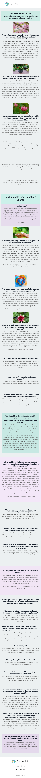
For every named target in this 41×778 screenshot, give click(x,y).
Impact (23, 766)
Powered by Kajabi (20, 775)
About (17, 766)
